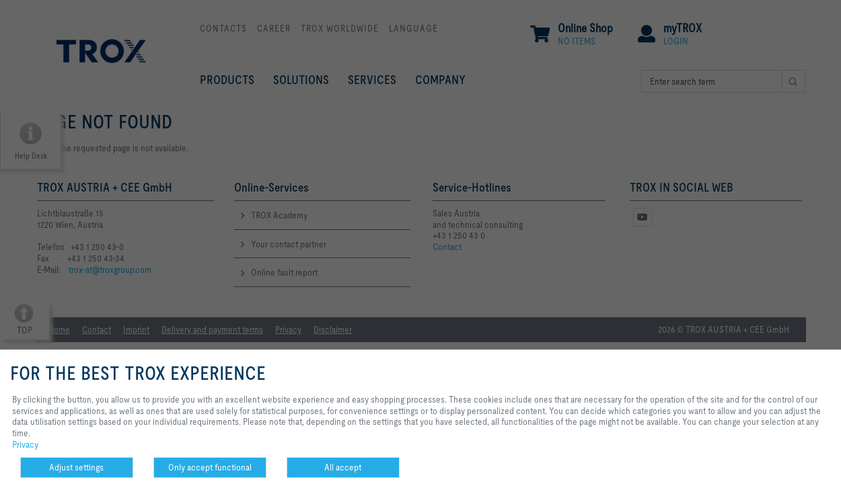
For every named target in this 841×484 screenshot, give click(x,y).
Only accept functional (210, 467)
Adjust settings (76, 467)
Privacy (25, 444)
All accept (342, 467)
